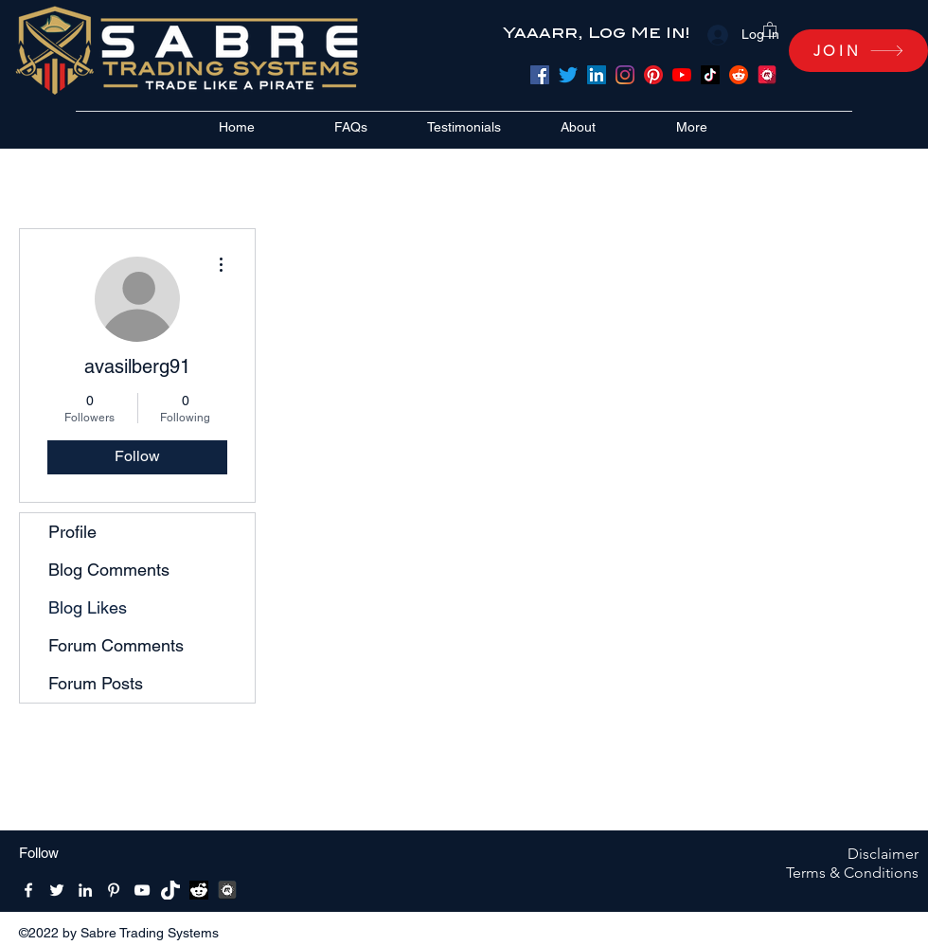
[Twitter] (568, 74)
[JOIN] (858, 50)
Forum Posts (95, 683)
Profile (72, 532)
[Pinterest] (653, 74)
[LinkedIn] (596, 74)
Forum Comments (116, 645)
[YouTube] (681, 74)
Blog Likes (87, 607)
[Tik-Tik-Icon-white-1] (170, 890)
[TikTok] (710, 74)
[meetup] (767, 74)
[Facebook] (539, 74)
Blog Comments (109, 569)
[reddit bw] (198, 890)
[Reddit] (738, 74)
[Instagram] (625, 74)
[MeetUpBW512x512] (227, 890)
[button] (769, 29)
